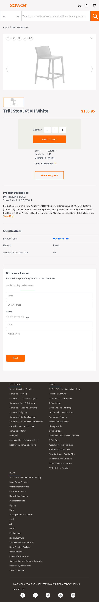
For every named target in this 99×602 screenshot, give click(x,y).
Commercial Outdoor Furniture (22, 417)
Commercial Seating (18, 393)
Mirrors (12, 528)
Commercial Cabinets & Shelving (23, 407)
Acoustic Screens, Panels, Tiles (61, 454)
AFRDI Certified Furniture (59, 468)
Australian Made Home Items (21, 542)
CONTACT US (19, 584)
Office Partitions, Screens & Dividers (64, 435)
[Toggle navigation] (4, 6)
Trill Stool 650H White (20, 27)
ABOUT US (30, 584)
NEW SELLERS (19, 589)
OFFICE (52, 384)
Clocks (12, 519)
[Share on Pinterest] (13, 38)
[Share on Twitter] (18, 38)
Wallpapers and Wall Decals (21, 514)
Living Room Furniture (18, 482)
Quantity (37, 129)
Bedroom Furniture (17, 491)
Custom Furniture (16, 570)
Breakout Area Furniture (59, 421)
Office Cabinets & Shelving (60, 407)
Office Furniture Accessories (60, 463)
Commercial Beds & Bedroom (22, 403)
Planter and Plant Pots (19, 556)
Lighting (12, 505)
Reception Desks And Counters (22, 426)
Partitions (13, 435)
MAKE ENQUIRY (49, 175)
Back (7, 27)
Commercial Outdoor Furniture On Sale (26, 421)
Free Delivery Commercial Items (22, 445)
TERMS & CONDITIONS (53, 584)
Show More (8, 216)
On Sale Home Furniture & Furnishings (25, 477)
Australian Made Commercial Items (24, 440)
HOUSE (12, 472)
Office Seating (55, 403)
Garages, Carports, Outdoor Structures (25, 561)
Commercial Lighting (18, 412)
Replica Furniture (16, 538)
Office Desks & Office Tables (60, 398)
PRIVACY (68, 584)
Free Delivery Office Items (59, 449)
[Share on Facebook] (7, 38)
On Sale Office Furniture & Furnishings (65, 389)
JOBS (38, 584)
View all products (44, 163)
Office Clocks (54, 440)
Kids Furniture (15, 533)
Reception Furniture (57, 393)
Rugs (11, 510)
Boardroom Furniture (58, 417)
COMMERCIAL (15, 384)
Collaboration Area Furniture (61, 412)
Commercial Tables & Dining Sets (23, 398)
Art (10, 524)
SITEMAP (77, 584)
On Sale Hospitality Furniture (21, 389)
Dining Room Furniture (19, 486)
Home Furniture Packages (20, 547)
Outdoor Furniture (17, 500)
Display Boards (55, 426)
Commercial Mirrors (17, 431)
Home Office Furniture (18, 496)
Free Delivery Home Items (20, 565)
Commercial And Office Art (60, 458)
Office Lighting (55, 431)
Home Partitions (16, 551)
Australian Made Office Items (61, 445)
